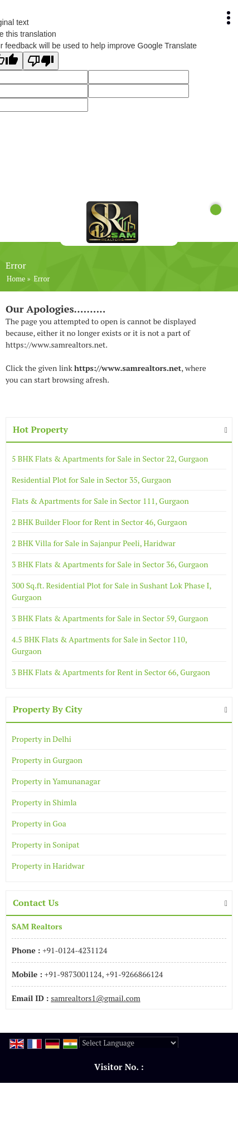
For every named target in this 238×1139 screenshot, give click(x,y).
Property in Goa (39, 823)
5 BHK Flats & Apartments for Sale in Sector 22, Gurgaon (110, 458)
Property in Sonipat (45, 844)
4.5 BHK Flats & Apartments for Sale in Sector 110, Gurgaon (99, 645)
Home (16, 279)
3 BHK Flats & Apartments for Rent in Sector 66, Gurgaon (111, 672)
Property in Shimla (44, 802)
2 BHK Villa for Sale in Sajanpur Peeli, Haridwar (94, 543)
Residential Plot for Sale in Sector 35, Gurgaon (91, 479)
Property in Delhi (41, 739)
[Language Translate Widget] (128, 1043)
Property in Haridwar (48, 865)
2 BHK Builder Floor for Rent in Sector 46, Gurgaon (99, 522)
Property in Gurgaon (47, 760)
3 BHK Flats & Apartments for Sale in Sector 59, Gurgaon (110, 618)
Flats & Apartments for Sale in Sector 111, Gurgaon (100, 501)
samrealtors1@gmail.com (95, 998)
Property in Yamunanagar (56, 781)
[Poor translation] (41, 61)
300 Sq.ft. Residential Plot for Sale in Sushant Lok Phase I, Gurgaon (111, 591)
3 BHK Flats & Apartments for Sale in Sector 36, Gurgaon (110, 564)
